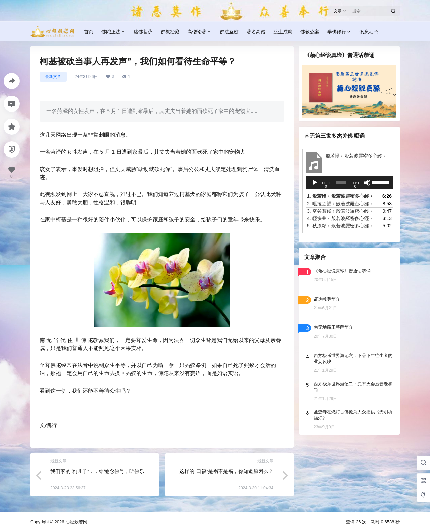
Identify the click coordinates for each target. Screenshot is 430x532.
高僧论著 (199, 31)
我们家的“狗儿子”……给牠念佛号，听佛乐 (97, 471)
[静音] (367, 182)
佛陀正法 (113, 31)
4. (340, 218)
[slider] (341, 182)
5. (340, 225)
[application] (349, 182)
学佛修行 (339, 31)
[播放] (314, 182)
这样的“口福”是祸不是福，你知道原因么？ (226, 471)
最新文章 (53, 76)
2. (340, 203)
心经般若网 (75, 521)
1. (340, 196)
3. (340, 211)
